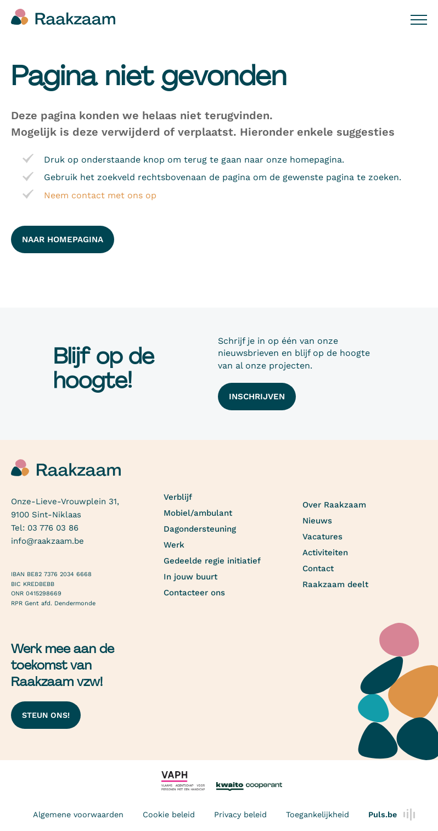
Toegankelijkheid (317, 814)
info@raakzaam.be (47, 541)
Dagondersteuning (200, 529)
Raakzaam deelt (335, 584)
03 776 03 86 (52, 528)
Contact (318, 568)
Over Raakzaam (334, 505)
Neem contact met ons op (100, 195)
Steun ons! (46, 715)
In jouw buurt (190, 577)
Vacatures (322, 537)
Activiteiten (325, 552)
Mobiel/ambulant (198, 513)
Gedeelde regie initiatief (212, 561)
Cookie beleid (169, 814)
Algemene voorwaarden (78, 814)
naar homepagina (62, 239)
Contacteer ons (194, 593)
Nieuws (317, 521)
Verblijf (178, 497)
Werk (174, 545)
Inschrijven (257, 396)
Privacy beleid (240, 814)
